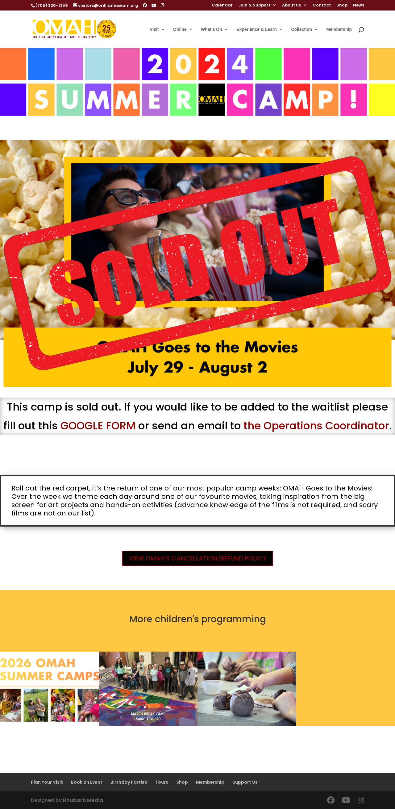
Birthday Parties (128, 782)
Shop (341, 5)
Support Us (245, 782)
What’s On (211, 29)
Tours (161, 782)
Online (180, 29)
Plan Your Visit (47, 782)
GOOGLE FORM (97, 425)
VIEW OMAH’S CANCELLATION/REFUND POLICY (197, 558)
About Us (291, 5)
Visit (154, 29)
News (358, 5)
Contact (322, 5)
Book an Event (86, 782)
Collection (301, 29)
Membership (339, 29)
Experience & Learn (256, 29)
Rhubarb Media (83, 800)
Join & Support (254, 5)
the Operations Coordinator (316, 425)
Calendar (222, 5)
